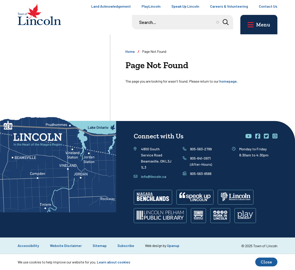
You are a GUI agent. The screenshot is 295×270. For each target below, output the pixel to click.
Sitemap (100, 245)
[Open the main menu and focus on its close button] (258, 24)
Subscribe (125, 245)
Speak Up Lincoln (185, 6)
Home (130, 51)
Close (266, 262)
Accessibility (28, 245)
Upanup (173, 245)
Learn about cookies (113, 262)
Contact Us (268, 6)
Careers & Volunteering (229, 6)
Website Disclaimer (66, 245)
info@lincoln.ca (153, 176)
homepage (228, 81)
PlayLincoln (151, 6)
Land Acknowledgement (111, 6)
